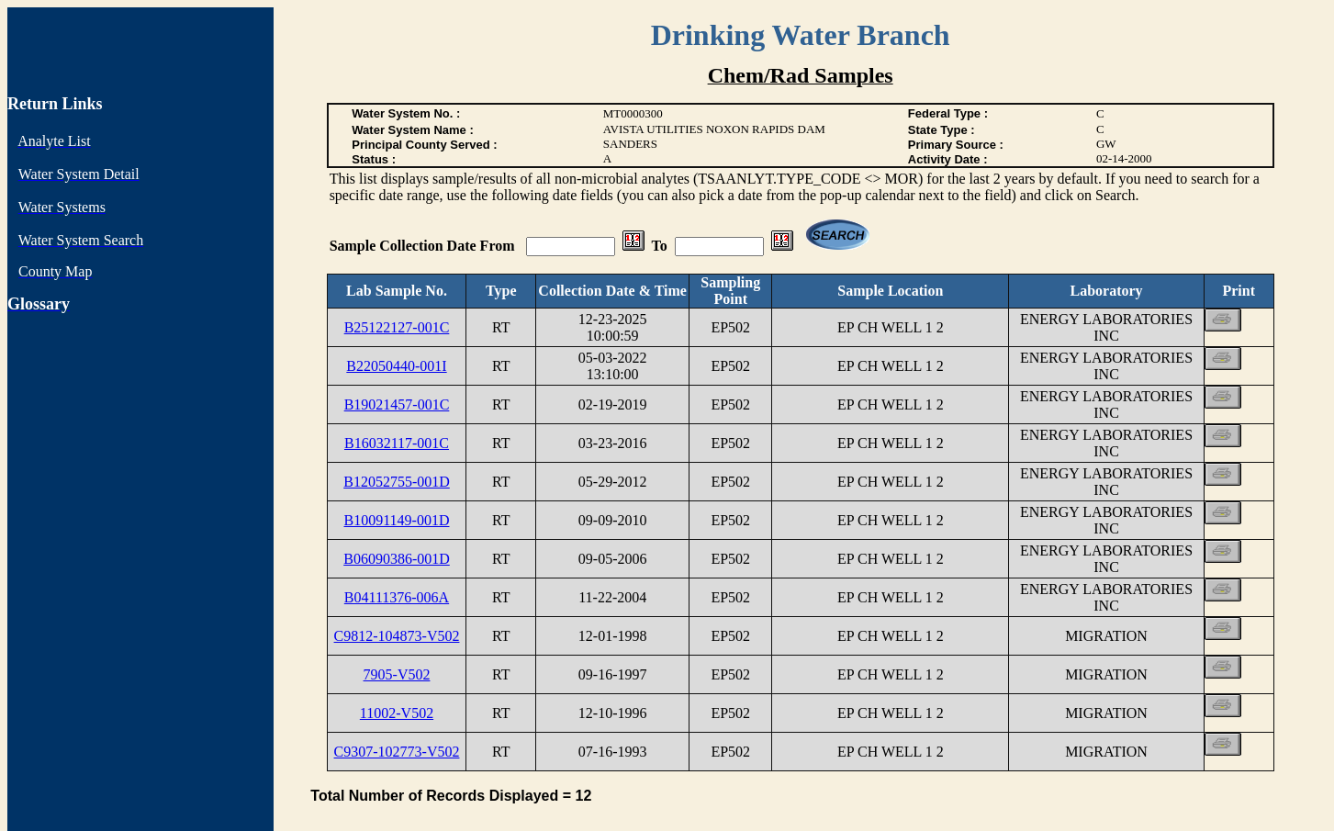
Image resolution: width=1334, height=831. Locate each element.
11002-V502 (396, 713)
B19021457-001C (397, 404)
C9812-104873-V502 (397, 636)
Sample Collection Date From (424, 245)
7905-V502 (397, 674)
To (659, 245)
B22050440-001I (396, 366)
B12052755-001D (396, 481)
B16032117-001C (396, 443)
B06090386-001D (396, 559)
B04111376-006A (396, 597)
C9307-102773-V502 (397, 751)
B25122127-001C (397, 327)
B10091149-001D (397, 520)
